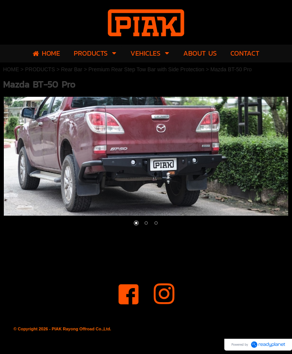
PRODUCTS (40, 69)
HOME (11, 69)
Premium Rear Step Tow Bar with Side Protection (146, 69)
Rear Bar (71, 69)
